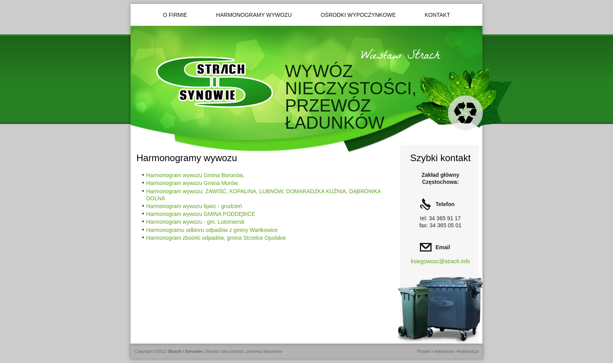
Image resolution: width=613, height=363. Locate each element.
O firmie (175, 15)
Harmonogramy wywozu (254, 15)
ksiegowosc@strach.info (440, 261)
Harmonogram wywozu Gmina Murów (192, 183)
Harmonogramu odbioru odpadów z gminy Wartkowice (212, 230)
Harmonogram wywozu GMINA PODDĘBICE (200, 214)
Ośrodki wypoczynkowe (358, 15)
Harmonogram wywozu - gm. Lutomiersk (195, 222)
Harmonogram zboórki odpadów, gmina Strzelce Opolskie (216, 238)
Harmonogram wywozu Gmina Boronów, (195, 175)
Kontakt (437, 15)
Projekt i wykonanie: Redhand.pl (448, 351)
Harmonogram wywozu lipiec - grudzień (194, 206)
